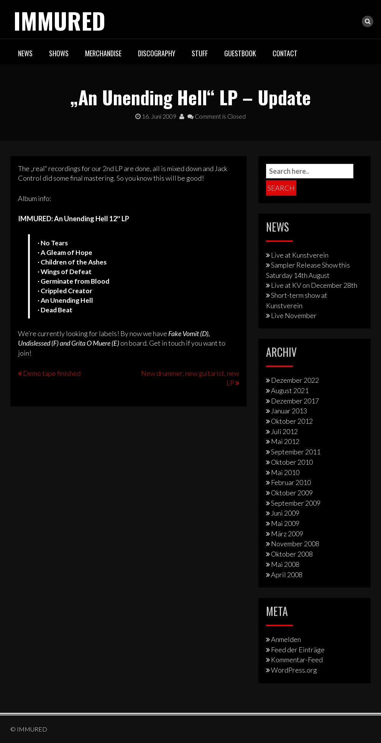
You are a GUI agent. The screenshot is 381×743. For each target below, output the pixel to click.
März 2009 (287, 533)
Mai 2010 (285, 472)
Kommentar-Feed (297, 659)
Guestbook (240, 53)
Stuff (200, 53)
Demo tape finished (51, 373)
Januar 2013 (289, 411)
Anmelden (286, 639)
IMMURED (59, 20)
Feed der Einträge (298, 649)
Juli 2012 (284, 431)
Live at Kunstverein (299, 255)
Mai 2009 (285, 523)
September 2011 (295, 451)
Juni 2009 (285, 513)
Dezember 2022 (295, 380)
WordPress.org (294, 670)
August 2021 (290, 390)
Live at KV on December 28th (314, 285)
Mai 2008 (285, 564)
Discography (156, 53)
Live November (294, 315)
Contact (285, 53)
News (25, 53)
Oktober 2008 (292, 554)
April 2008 (286, 574)
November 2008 (295, 543)
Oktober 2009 (292, 492)
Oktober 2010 (292, 462)
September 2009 (295, 503)
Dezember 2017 (295, 401)
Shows (59, 53)
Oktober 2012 (292, 421)
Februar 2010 (291, 482)
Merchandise (103, 53)
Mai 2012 (285, 441)
